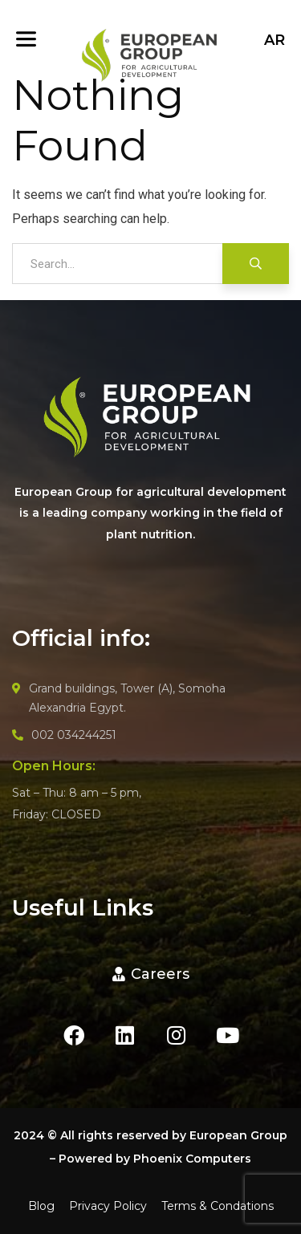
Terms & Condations (217, 1206)
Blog (41, 1206)
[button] (151, 974)
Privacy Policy (108, 1206)
